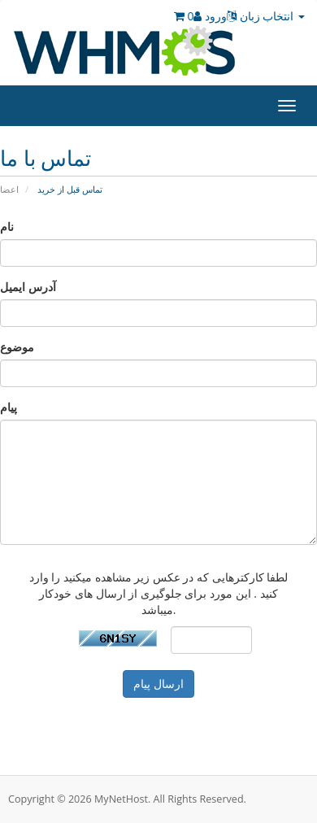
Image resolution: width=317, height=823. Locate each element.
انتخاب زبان (266, 16)
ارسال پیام (158, 683)
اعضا (9, 189)
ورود (210, 16)
